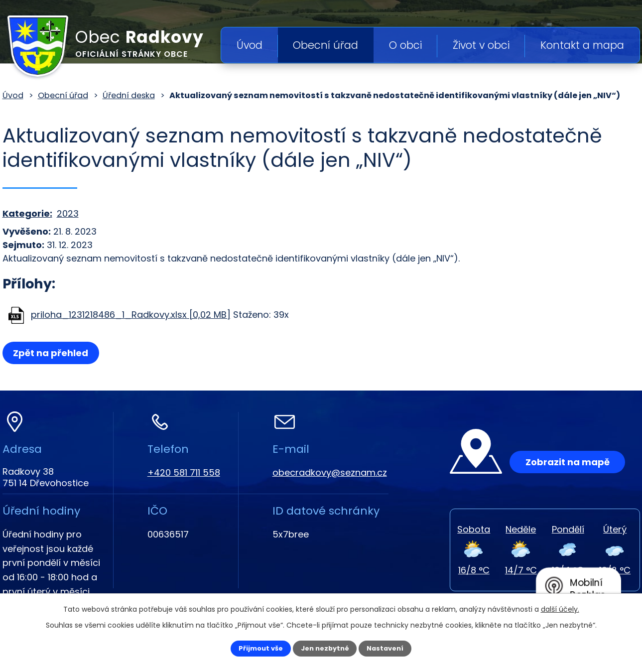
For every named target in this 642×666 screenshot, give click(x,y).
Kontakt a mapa (582, 45)
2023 (68, 213)
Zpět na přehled (53, 353)
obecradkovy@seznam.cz (329, 472)
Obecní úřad (325, 45)
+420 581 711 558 (183, 472)
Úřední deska (129, 95)
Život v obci (481, 45)
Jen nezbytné (325, 648)
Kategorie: (27, 213)
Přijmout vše (252, 648)
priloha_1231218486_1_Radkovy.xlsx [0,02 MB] (131, 314)
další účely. (560, 608)
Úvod (249, 45)
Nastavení (394, 648)
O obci (405, 45)
